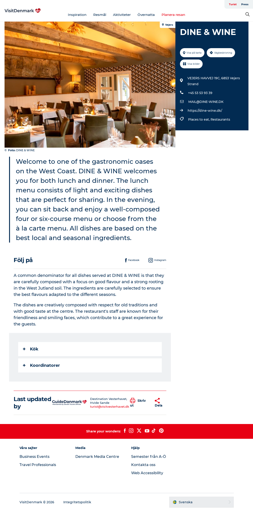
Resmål (99, 14)
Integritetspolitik (77, 502)
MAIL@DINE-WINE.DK (206, 102)
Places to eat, (199, 119)
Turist (233, 4)
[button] (139, 402)
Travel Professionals (38, 465)
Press (244, 4)
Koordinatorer (41, 365)
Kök (30, 349)
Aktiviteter (122, 14)
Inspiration (77, 14)
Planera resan (173, 14)
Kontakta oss (143, 465)
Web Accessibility (147, 473)
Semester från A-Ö (148, 456)
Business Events (34, 456)
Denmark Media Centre (97, 456)
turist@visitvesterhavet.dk (109, 406)
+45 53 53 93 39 (200, 93)
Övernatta (146, 14)
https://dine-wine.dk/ (205, 111)
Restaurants (220, 119)
